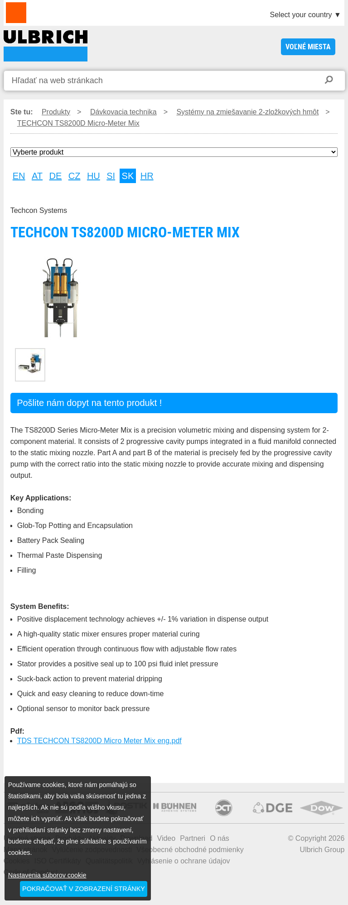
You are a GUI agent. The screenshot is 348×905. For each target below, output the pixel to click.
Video (166, 838)
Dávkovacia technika (123, 112)
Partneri (192, 838)
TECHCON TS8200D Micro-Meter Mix (45, 45)
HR (147, 176)
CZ (74, 176)
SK (128, 176)
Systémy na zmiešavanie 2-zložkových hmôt (247, 112)
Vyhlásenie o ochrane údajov (183, 861)
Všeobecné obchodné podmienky (190, 849)
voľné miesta (308, 46)
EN (19, 176)
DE (55, 176)
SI (110, 176)
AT (37, 176)
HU (93, 176)
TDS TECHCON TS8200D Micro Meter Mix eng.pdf (99, 741)
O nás (219, 838)
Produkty (56, 112)
